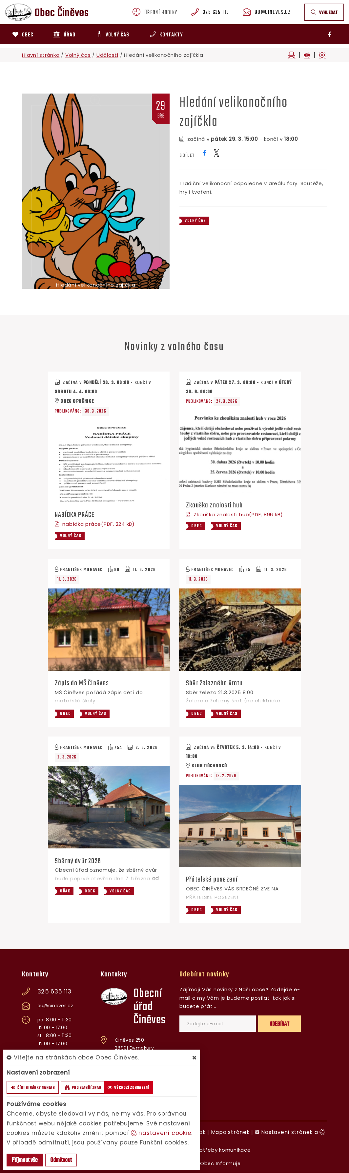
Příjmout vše (25, 1160)
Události (107, 55)
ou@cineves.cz (273, 13)
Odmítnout (61, 1160)
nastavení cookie (161, 1133)
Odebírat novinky (204, 974)
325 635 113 (217, 13)
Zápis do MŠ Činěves (82, 683)
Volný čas (78, 55)
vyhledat (324, 13)
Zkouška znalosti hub (215, 505)
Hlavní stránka (41, 55)
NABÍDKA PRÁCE (75, 515)
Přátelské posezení (212, 879)
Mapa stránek (230, 1132)
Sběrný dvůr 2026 (78, 861)
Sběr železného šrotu (215, 683)
